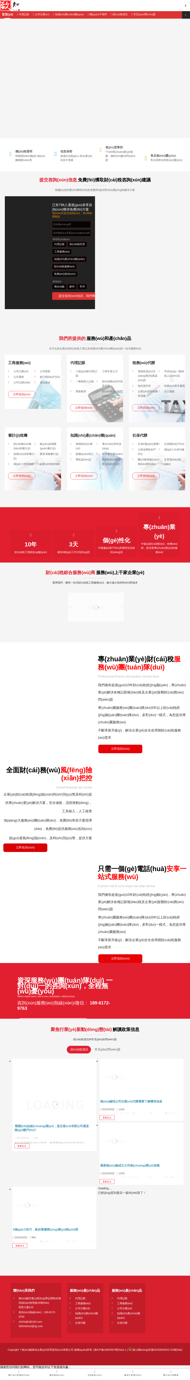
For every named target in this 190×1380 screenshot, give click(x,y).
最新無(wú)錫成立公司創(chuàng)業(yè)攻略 (130, 1165)
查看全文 (21, 1146)
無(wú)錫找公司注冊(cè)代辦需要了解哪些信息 (131, 1101)
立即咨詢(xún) (21, 394)
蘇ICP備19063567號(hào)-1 (110, 1349)
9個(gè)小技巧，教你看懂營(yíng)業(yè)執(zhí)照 (45, 1229)
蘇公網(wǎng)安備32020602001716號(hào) (155, 1349)
